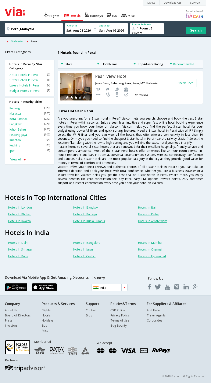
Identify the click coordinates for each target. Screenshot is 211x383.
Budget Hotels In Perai (29, 91)
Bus (44, 325)
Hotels (46, 315)
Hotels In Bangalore (86, 243)
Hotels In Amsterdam (152, 221)
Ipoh (29, 151)
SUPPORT (196, 2)
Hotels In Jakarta (19, 221)
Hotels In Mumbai (150, 243)
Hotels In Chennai (150, 249)
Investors (11, 325)
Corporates (154, 320)
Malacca (29, 113)
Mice (45, 331)
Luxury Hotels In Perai (29, 85)
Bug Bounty (118, 325)
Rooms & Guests (141, 24)
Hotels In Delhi (18, 243)
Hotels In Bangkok (85, 207)
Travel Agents (156, 315)
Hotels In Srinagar (20, 249)
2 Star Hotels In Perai (29, 75)
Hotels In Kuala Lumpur (89, 221)
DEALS (151, 2)
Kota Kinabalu (29, 119)
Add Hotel (153, 310)
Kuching (29, 145)
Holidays (47, 320)
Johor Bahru (29, 129)
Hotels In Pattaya (85, 214)
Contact (91, 310)
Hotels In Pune (18, 256)
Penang (29, 108)
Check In (72, 25)
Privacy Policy (119, 315)
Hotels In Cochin (84, 256)
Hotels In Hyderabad (152, 256)
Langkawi (29, 124)
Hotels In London (20, 207)
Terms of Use (119, 320)
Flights (46, 310)
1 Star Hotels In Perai (29, 80)
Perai (34, 41)
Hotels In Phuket (19, 214)
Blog (89, 315)
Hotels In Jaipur (83, 249)
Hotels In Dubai (148, 214)
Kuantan (29, 140)
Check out (104, 25)
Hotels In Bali (147, 207)
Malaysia (17, 41)
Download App (173, 2)
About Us (11, 310)
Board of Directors (18, 315)
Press (8, 320)
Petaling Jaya (29, 135)
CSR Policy (117, 310)
